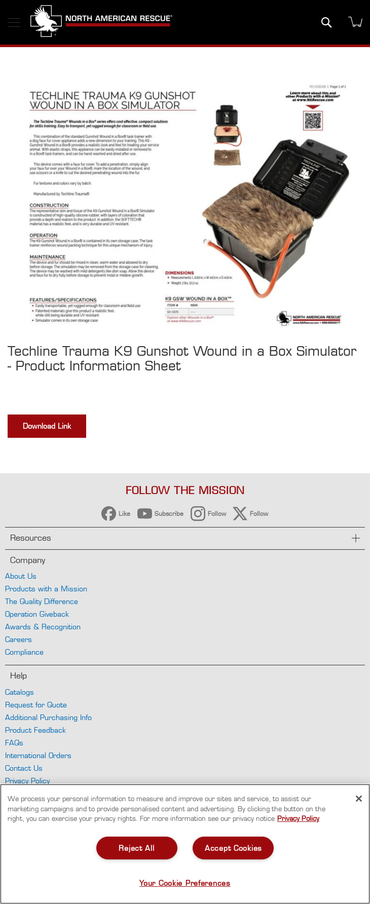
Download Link (47, 426)
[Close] (359, 798)
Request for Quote (36, 704)
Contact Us (24, 768)
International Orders (38, 755)
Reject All (136, 848)
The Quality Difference (41, 601)
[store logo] (101, 22)
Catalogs (19, 692)
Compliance (24, 652)
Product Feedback (35, 730)
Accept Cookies (233, 848)
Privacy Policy (27, 780)
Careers (18, 639)
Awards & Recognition (43, 626)
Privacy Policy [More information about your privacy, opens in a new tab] (298, 818)
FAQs (14, 742)
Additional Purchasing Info (48, 717)
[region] (185, 844)
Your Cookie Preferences (185, 883)
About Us (20, 576)
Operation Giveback (37, 614)
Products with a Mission (46, 588)
